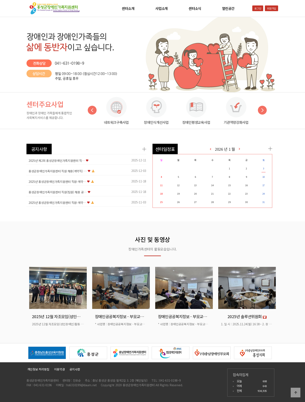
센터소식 (195, 8)
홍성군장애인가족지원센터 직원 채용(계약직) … (58, 171)
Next (262, 110)
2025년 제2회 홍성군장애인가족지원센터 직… (57, 160)
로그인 (257, 8)
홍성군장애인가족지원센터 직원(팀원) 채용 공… (58, 192)
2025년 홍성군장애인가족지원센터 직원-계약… (57, 181)
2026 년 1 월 (225, 149)
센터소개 (128, 8)
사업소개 (161, 8)
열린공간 (228, 8)
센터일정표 (165, 149)
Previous (92, 110)
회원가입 (271, 8)
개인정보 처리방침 (37, 369)
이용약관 (59, 369)
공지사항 (39, 149)
